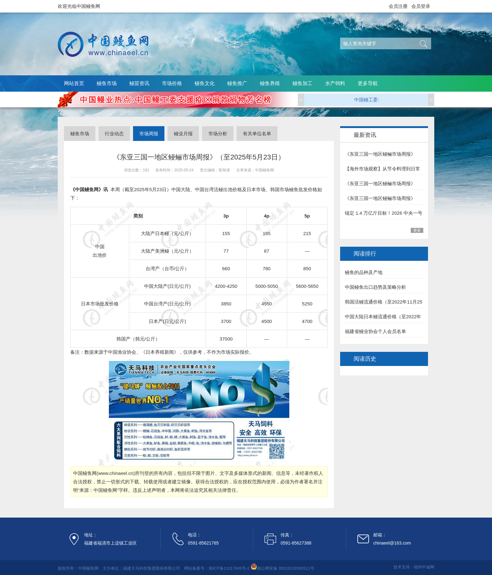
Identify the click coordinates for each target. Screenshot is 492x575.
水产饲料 (335, 83)
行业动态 (114, 133)
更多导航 (368, 83)
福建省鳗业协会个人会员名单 (375, 331)
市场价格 (172, 83)
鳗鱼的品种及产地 (363, 272)
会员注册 (398, 6)
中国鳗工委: (366, 99)
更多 (417, 230)
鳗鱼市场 (107, 83)
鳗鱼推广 (237, 83)
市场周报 (148, 133)
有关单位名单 (257, 133)
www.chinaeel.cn (115, 473)
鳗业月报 (183, 133)
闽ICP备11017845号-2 (229, 568)
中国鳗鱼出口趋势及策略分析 (375, 287)
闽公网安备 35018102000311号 (285, 568)
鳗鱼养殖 (270, 83)
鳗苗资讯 (139, 83)
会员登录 (420, 6)
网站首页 (74, 83)
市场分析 (217, 133)
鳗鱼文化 (205, 83)
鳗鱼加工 (302, 83)
